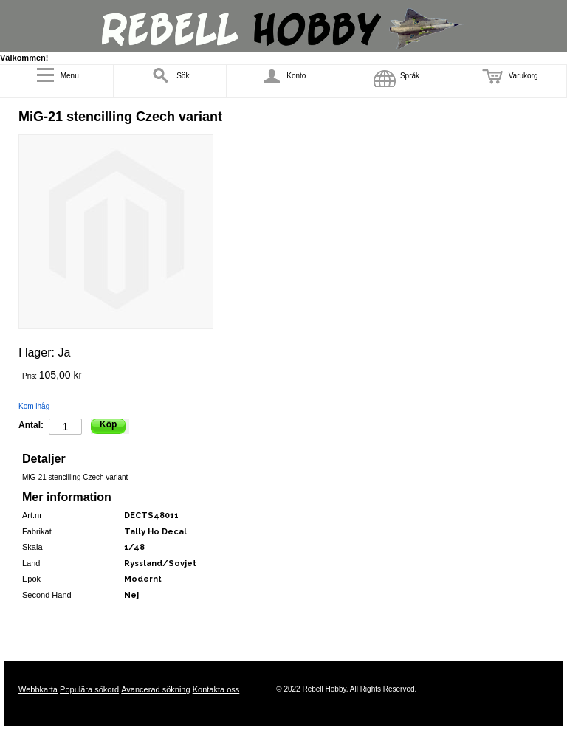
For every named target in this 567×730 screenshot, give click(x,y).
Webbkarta (38, 689)
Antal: (31, 425)
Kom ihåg (33, 406)
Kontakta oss (216, 689)
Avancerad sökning (155, 689)
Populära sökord (89, 689)
